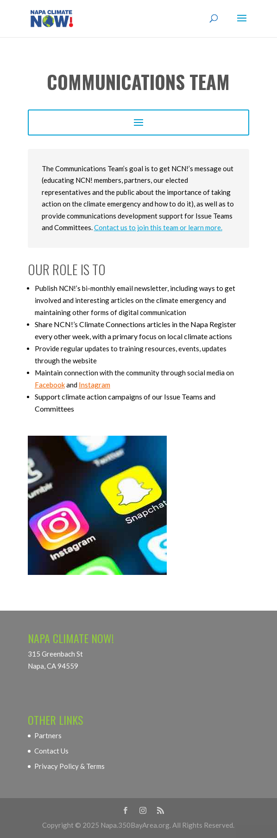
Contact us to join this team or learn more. (158, 227)
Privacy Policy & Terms (69, 766)
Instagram (94, 384)
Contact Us (51, 751)
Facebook (50, 384)
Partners (48, 735)
